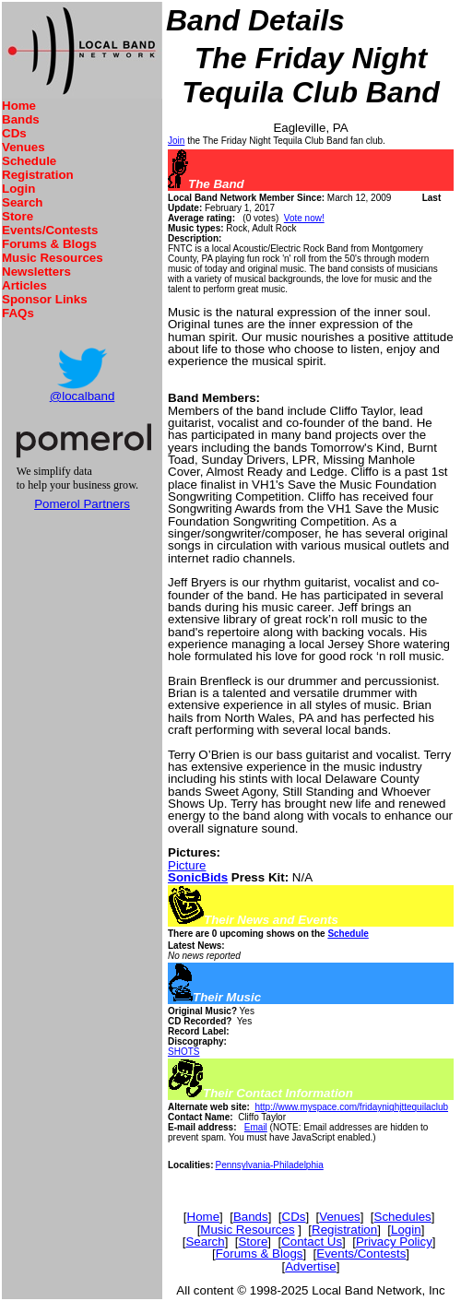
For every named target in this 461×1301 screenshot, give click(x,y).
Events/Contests (50, 230)
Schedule (29, 161)
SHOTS (183, 1052)
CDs (14, 133)
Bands (21, 119)
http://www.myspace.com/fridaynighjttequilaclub (351, 1107)
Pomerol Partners (82, 504)
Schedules (402, 1217)
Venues (23, 147)
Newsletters (36, 271)
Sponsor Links (45, 299)
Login (18, 188)
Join (176, 141)
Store (17, 216)
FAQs (18, 313)
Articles (24, 285)
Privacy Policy (394, 1241)
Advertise (311, 1266)
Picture (187, 865)
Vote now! (304, 218)
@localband (82, 396)
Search (22, 202)
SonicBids (198, 877)
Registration (38, 175)
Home (19, 105)
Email (255, 1127)
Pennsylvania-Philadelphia (269, 1165)
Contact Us (311, 1241)
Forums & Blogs (49, 244)
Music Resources (52, 258)
